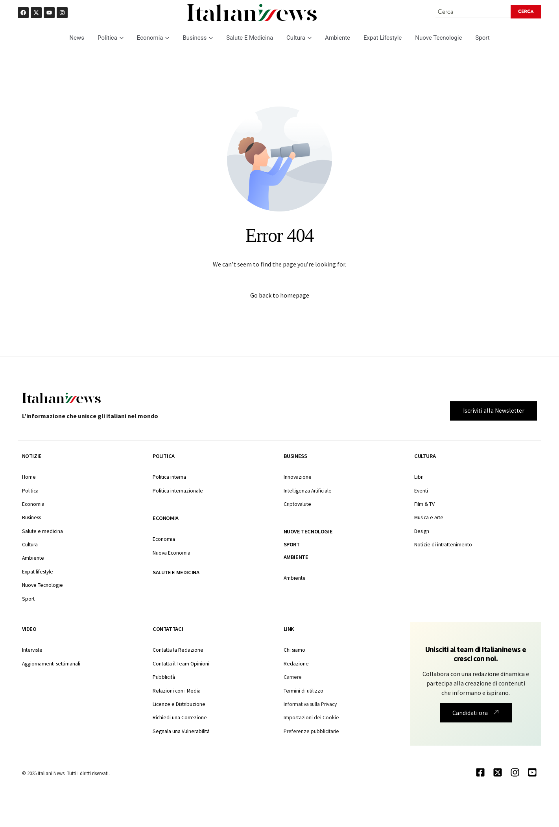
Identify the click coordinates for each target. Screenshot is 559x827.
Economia (153, 38)
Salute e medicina (176, 572)
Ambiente (337, 38)
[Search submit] (526, 12)
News (76, 38)
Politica (111, 38)
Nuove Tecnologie (438, 38)
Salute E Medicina (249, 38)
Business (198, 38)
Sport (482, 38)
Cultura (299, 38)
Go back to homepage (279, 296)
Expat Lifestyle (382, 38)
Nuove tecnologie (308, 532)
